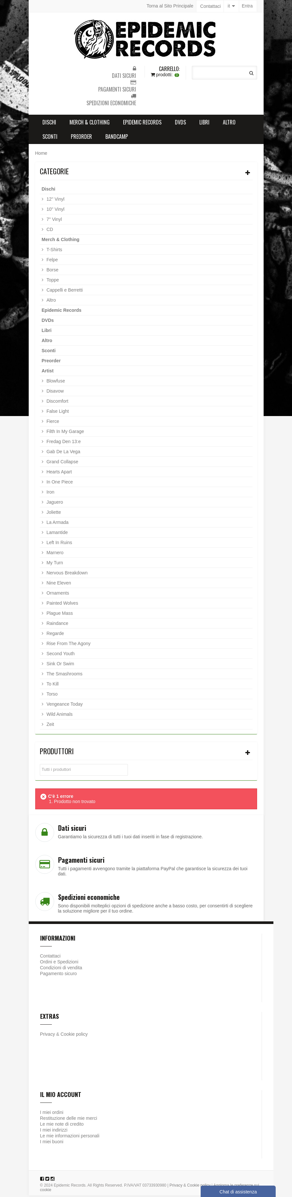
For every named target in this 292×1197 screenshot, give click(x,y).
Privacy (47, 1035)
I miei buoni (52, 1143)
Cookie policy (74, 1035)
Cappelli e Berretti (64, 291)
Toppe (52, 281)
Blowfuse (55, 382)
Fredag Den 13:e (63, 443)
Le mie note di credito (62, 1125)
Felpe (51, 261)
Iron (49, 493)
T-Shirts (53, 251)
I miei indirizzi (54, 1131)
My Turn (54, 564)
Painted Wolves (61, 604)
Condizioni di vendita (61, 969)
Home (41, 154)
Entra (247, 6)
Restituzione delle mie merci (68, 1119)
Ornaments (57, 594)
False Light (57, 412)
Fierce (52, 422)
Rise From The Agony (68, 645)
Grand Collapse (61, 463)
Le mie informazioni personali (70, 1137)
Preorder (81, 138)
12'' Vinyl (55, 200)
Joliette (53, 513)
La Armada (57, 523)
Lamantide (56, 534)
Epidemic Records (142, 124)
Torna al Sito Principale (170, 5)
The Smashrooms (64, 675)
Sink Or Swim (59, 665)
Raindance (57, 624)
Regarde (54, 635)
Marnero (54, 554)
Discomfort (57, 402)
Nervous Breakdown (66, 574)
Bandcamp (116, 138)
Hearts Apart (58, 473)
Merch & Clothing (89, 124)
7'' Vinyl (53, 221)
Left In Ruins (58, 544)
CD (49, 231)
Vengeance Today (64, 705)
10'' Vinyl (55, 210)
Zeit (49, 725)
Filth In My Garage (64, 433)
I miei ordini (52, 1114)
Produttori (57, 752)
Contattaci (210, 6)
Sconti (49, 138)
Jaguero (54, 503)
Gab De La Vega (62, 453)
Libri (204, 124)
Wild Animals (59, 715)
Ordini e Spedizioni (59, 963)
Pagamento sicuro (58, 975)
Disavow (54, 392)
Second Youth (60, 655)
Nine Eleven (58, 584)
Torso (51, 695)
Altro (229, 124)
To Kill (52, 685)
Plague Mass (59, 614)
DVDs (180, 124)
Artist (48, 372)
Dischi (49, 124)
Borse (51, 271)
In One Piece (59, 483)
